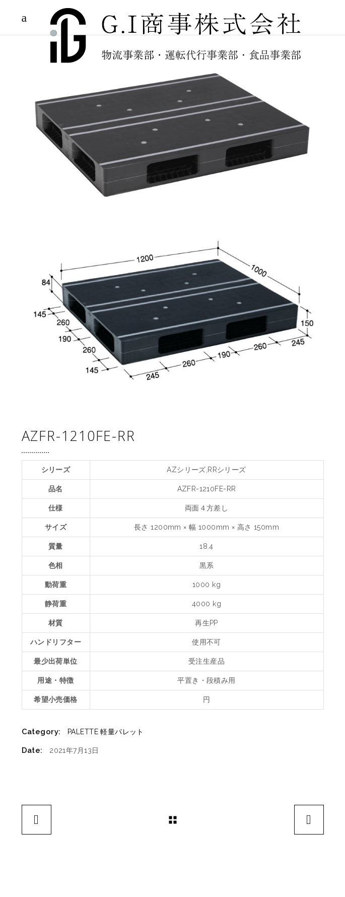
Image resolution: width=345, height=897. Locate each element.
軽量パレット (122, 732)
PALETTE (82, 732)
